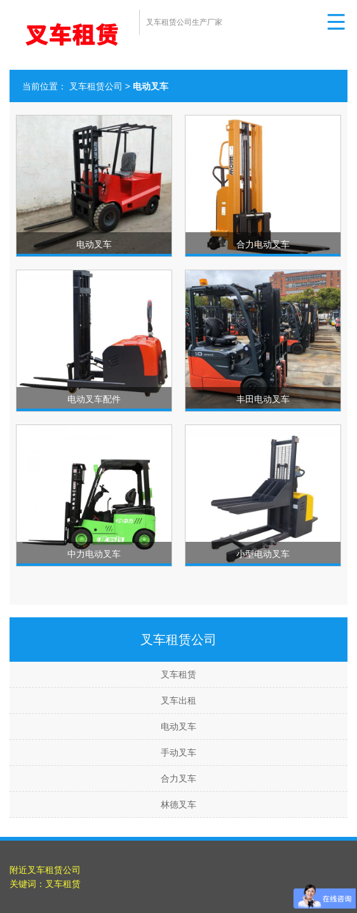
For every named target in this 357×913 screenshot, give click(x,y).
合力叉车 (178, 778)
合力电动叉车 (263, 244)
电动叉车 (94, 244)
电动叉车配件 (94, 399)
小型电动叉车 (263, 554)
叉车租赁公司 (96, 86)
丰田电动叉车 (263, 399)
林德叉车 (178, 804)
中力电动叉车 (94, 554)
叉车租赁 (178, 674)
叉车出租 (178, 700)
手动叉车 (178, 752)
